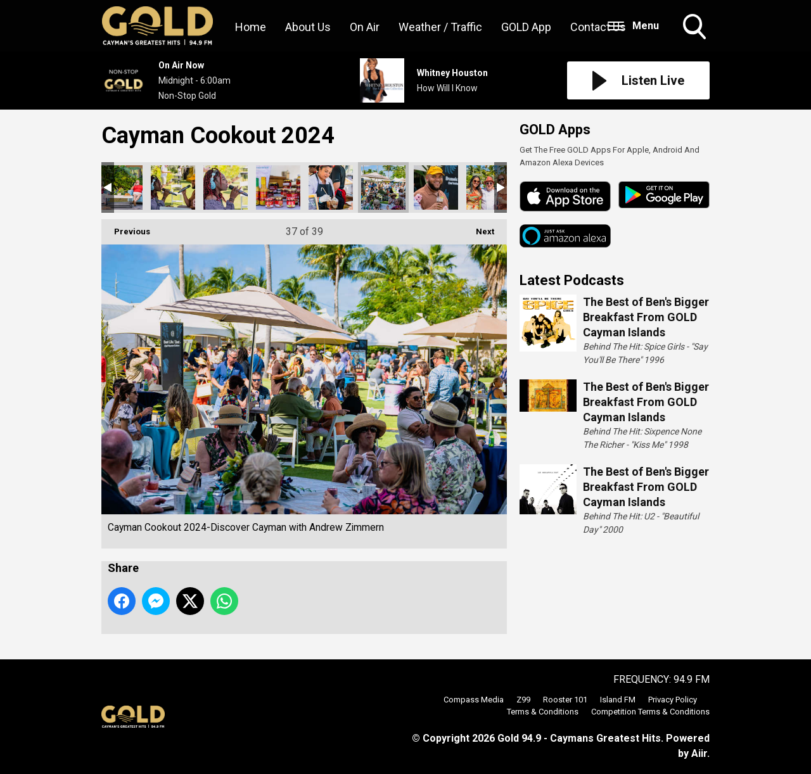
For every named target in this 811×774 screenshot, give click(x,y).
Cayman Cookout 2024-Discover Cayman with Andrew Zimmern (120, 187)
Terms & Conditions (542, 711)
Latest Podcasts (572, 280)
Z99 (523, 699)
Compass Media (474, 699)
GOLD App (526, 27)
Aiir (699, 753)
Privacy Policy (672, 699)
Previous (125, 227)
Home (250, 27)
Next (478, 227)
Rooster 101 (565, 699)
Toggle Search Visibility (696, 28)
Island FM (617, 699)
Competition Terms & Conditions (650, 711)
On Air (365, 27)
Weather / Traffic (440, 27)
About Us (308, 27)
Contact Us (598, 27)
